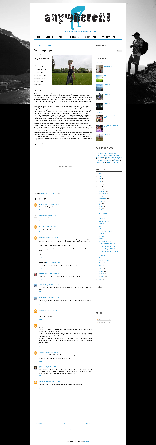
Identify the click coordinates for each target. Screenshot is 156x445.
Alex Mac (41, 237)
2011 (99, 186)
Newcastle (102, 265)
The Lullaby (101, 159)
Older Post (88, 423)
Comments (101, 322)
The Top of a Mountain (104, 160)
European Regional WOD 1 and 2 (108, 252)
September (103, 199)
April (100, 268)
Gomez (41, 352)
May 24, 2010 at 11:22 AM (50, 352)
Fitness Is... (74, 36)
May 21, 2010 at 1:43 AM (52, 204)
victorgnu (41, 310)
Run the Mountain (104, 211)
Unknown (41, 204)
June (100, 206)
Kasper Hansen (43, 325)
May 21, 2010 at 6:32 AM (49, 226)
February (102, 273)
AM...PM (101, 216)
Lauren (41, 215)
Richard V (41, 274)
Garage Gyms (108, 66)
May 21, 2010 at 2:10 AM (50, 215)
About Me (50, 36)
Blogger (86, 441)
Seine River (116, 160)
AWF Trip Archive (108, 36)
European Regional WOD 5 (107, 244)
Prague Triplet (100, 162)
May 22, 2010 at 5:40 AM (52, 310)
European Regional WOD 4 (107, 246)
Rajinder (41, 381)
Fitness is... (107, 75)
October (102, 196)
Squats (101, 228)
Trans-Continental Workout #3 (107, 153)
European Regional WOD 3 (107, 249)
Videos (61, 36)
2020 (99, 174)
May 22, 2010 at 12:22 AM (52, 274)
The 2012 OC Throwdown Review (111, 126)
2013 (99, 181)
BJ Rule (41, 367)
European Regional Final (113, 159)
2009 (99, 279)
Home (39, 36)
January (101, 276)
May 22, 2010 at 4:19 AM (52, 297)
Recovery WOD (90, 36)
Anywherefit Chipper (102, 155)
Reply (40, 209)
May (100, 209)
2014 (99, 179)
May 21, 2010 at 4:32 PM (53, 263)
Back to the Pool (104, 221)
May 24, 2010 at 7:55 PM (50, 367)
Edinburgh (102, 263)
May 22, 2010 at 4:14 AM (52, 285)
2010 (99, 189)
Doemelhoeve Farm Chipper (113, 157)
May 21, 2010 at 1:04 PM (51, 237)
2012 (99, 184)
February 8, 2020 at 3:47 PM (52, 381)
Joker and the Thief (112, 162)
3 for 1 (101, 239)
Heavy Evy (42, 285)
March (101, 271)
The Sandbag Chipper (105, 231)
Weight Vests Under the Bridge (111, 116)
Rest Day (101, 223)
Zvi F (40, 226)
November (102, 194)
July (100, 204)
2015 (99, 176)
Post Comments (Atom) (67, 429)
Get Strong (102, 236)
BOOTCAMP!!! (103, 213)
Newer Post (38, 423)
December (102, 191)
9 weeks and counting (105, 241)
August (101, 201)
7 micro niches (43, 386)
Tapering (101, 258)
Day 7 (100, 226)
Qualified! (102, 255)
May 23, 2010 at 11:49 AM (56, 325)
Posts (99, 319)
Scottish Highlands (104, 260)
